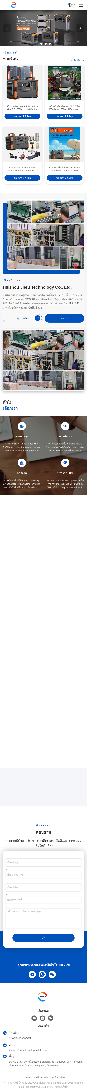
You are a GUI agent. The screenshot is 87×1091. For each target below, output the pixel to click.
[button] (37, 44)
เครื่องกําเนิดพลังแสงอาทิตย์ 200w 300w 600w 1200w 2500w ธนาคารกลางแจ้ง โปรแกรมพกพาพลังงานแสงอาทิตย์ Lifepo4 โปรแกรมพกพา (64, 108)
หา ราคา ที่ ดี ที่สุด (22, 116)
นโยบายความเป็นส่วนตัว (35, 1077)
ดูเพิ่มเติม (77, 60)
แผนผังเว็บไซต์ (57, 1077)
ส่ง (43, 938)
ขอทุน (64, 318)
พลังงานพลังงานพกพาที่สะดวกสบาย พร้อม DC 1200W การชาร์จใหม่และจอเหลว (22, 108)
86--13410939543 (20, 1038)
